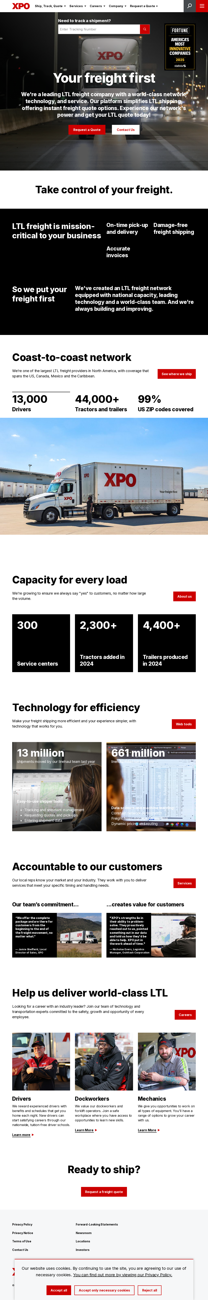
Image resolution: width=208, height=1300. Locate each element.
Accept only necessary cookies (104, 1290)
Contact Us (126, 130)
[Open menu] (202, 6)
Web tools (184, 724)
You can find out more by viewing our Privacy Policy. (122, 1274)
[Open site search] (190, 6)
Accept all (59, 1290)
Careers (185, 1015)
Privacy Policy (22, 1224)
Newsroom (84, 1233)
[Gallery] (104, 476)
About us (184, 596)
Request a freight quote (104, 1192)
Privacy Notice (22, 1233)
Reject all (149, 1290)
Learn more (23, 1135)
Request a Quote (87, 130)
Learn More (86, 1130)
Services (185, 883)
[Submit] (145, 29)
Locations (83, 1241)
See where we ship (177, 374)
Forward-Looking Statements (97, 1224)
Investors (82, 1249)
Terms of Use (21, 1241)
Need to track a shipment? (84, 21)
